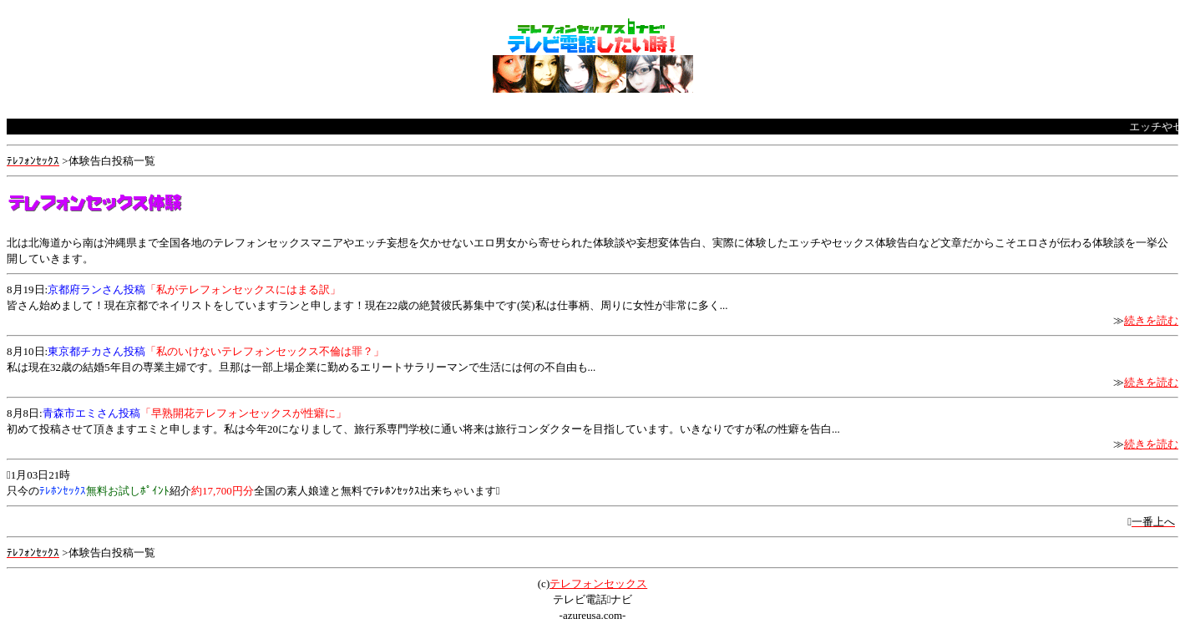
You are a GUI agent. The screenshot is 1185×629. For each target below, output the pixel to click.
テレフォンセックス (598, 583)
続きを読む (1151, 320)
